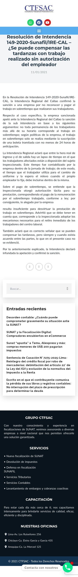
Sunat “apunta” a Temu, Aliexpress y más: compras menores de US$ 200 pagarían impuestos (36, 346)
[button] (39, 31)
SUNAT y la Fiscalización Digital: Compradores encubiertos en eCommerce (36, 334)
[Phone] (68, 567)
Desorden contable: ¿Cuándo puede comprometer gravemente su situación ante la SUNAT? (37, 321)
